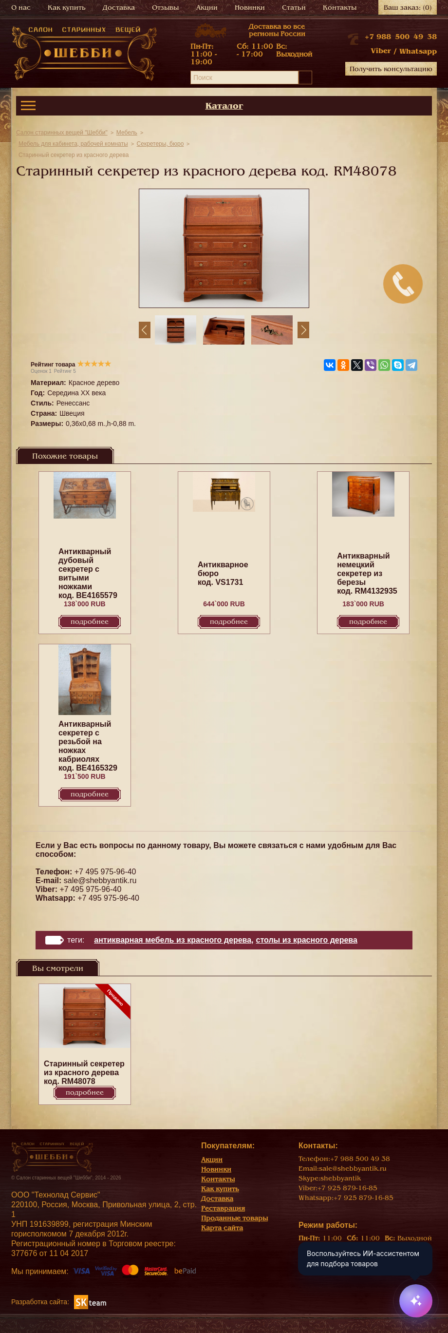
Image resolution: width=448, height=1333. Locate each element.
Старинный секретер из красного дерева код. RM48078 (84, 1072)
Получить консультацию (391, 69)
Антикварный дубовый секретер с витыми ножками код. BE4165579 (87, 573)
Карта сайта (222, 1228)
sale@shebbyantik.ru (100, 880)
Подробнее (90, 621)
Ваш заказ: (408, 7)
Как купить (67, 7)
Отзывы (165, 7)
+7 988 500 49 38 (401, 36)
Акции (207, 7)
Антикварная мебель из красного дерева (172, 940)
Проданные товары (234, 1218)
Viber (381, 51)
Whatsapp (418, 51)
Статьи (294, 7)
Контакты (339, 7)
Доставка (119, 7)
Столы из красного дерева (306, 940)
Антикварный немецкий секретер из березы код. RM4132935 (367, 573)
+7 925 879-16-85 (347, 1188)
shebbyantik (340, 1178)
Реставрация (223, 1208)
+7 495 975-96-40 (105, 872)
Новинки (250, 7)
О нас (21, 7)
